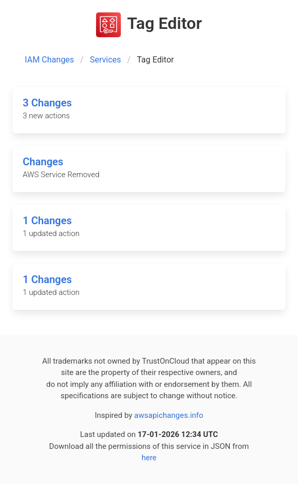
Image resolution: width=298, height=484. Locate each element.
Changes (43, 161)
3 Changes (47, 103)
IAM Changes (49, 60)
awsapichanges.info (168, 415)
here (149, 457)
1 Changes (47, 220)
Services (105, 60)
